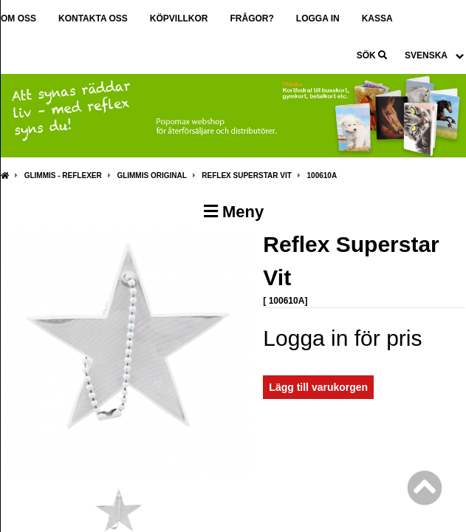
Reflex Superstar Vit (247, 175)
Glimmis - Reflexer (63, 175)
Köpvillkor (179, 18)
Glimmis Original (151, 175)
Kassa (377, 18)
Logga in (318, 18)
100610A (322, 175)
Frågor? (251, 18)
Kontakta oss (93, 18)
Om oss (18, 18)
